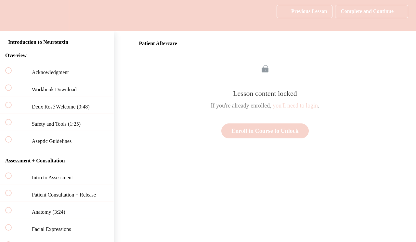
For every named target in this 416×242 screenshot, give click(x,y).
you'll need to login (295, 105)
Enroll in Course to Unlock (265, 131)
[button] (12, 15)
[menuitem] (57, 15)
